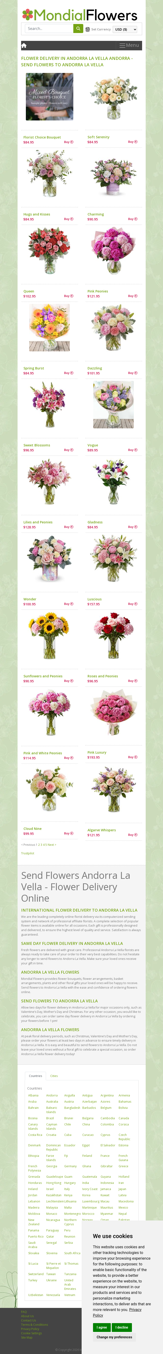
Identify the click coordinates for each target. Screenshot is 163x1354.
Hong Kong (53, 1183)
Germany (70, 1166)
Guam (68, 1177)
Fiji (66, 1156)
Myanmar (107, 1214)
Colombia (107, 1124)
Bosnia (32, 1118)
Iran (121, 1183)
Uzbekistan (35, 1295)
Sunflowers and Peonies (42, 676)
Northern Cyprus (70, 1222)
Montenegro (72, 1214)
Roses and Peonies (103, 676)
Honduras (35, 1183)
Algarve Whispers (102, 830)
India (85, 1183)
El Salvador (108, 1145)
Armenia (124, 1095)
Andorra (52, 1095)
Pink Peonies (98, 291)
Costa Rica (35, 1135)
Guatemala (89, 1177)
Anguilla (69, 1095)
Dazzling (95, 368)
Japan (122, 1189)
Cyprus (105, 1135)
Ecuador (69, 1145)
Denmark (34, 1145)
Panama (33, 1230)
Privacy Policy (30, 1329)
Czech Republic (124, 1137)
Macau (105, 1201)
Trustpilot (27, 853)
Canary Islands (33, 1126)
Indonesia (107, 1183)
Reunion (69, 1236)
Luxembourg (90, 1201)
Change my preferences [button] (114, 1337)
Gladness (95, 522)
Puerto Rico (36, 1236)
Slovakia (33, 1253)
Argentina (107, 1095)
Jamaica (106, 1189)
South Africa (72, 1253)
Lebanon (34, 1201)
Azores (105, 1102)
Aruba (32, 1102)
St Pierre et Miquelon (53, 1266)
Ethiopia (33, 1156)
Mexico (123, 1208)
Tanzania (70, 1274)
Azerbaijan (89, 1102)
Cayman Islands (51, 1126)
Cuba (67, 1135)
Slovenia (51, 1253)
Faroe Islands (51, 1158)
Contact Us (28, 1320)
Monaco (51, 1214)
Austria (69, 1102)
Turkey (32, 1280)
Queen (28, 291)
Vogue (93, 445)
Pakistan (124, 1220)
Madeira (33, 1208)
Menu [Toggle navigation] (129, 45)
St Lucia (33, 1264)
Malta (68, 1208)
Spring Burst (33, 368)
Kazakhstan (53, 1195)
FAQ (24, 1312)
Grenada (34, 1177)
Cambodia (108, 1118)
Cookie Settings (31, 1333)
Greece (123, 1166)
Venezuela (53, 1295)
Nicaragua (53, 1220)
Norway (87, 1220)
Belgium (106, 1108)
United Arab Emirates (70, 1284)
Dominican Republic (53, 1147)
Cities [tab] (54, 1076)
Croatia (51, 1135)
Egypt (86, 1145)
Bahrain (33, 1108)
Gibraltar (107, 1166)
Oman (105, 1220)
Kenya (68, 1195)
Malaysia (52, 1208)
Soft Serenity (99, 137)
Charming (96, 214)
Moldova (34, 1214)
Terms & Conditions (34, 1325)
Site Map (27, 1337)
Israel (50, 1189)
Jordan (32, 1195)
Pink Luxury (97, 752)
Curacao (88, 1135)
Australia (52, 1102)
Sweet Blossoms (36, 445)
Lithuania (70, 1201)
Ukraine (51, 1280)
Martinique (89, 1208)
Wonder (29, 599)
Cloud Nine (32, 828)
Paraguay (52, 1230)
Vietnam (69, 1295)
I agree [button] (102, 1327)
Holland (124, 1177)
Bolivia (123, 1108)
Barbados (89, 1108)
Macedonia (126, 1201)
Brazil (50, 1118)
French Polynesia (34, 1168)
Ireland (33, 1189)
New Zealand (33, 1222)
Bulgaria (87, 1118)
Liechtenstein (55, 1201)
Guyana (106, 1177)
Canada (124, 1118)
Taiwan (51, 1274)
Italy (67, 1189)
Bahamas (125, 1102)
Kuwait (105, 1195)
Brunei (68, 1118)
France (105, 1156)
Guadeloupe (54, 1177)
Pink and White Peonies (42, 753)
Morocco (88, 1214)
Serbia (68, 1243)
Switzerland (36, 1274)
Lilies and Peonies (37, 522)
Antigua (87, 1095)
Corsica (124, 1124)
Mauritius (107, 1208)
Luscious (95, 599)
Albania (33, 1095)
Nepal (123, 1214)
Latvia (122, 1195)
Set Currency (101, 29)
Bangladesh (72, 1108)
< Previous (28, 845)
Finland (87, 1156)
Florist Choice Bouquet (42, 137)
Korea (86, 1195)
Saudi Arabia (32, 1245)
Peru (67, 1230)
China (86, 1124)
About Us (27, 1316)
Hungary (70, 1183)
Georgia (51, 1166)
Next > (52, 845)
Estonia (123, 1145)
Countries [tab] (35, 1076)
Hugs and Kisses (36, 214)
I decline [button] (122, 1327)
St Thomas (71, 1264)
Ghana (86, 1166)
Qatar (50, 1236)
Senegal (51, 1243)
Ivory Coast (90, 1189)
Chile (67, 1124)
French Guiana (123, 1158)
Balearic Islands (51, 1110)
